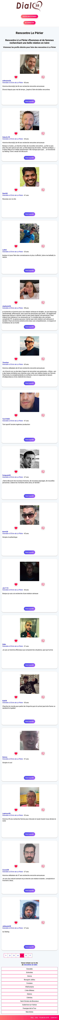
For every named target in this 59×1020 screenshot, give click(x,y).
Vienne (29, 976)
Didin (4, 644)
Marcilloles (29, 1012)
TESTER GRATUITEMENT (29, 16)
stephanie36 (6, 306)
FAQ (32, 1018)
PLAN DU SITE (44, 1018)
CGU (36, 1018)
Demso (4, 757)
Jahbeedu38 (6, 926)
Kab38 (4, 701)
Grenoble (29, 969)
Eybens (29, 994)
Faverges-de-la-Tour (29, 1008)
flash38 (5, 193)
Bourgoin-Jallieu (29, 980)
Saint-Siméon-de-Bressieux (29, 1001)
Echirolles (29, 972)
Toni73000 (6, 419)
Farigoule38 (6, 475)
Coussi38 (5, 870)
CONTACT (54, 1018)
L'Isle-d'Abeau (29, 990)
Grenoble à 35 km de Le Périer (12, 82)
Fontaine (30, 983)
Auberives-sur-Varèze (29, 1005)
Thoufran (5, 362)
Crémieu (29, 997)
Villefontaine (29, 987)
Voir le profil (29, 101)
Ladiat (4, 250)
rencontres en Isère (30, 965)
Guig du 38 (6, 137)
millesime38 (6, 81)
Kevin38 (5, 532)
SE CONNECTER (29, 22)
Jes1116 (5, 588)
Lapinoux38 (6, 813)
